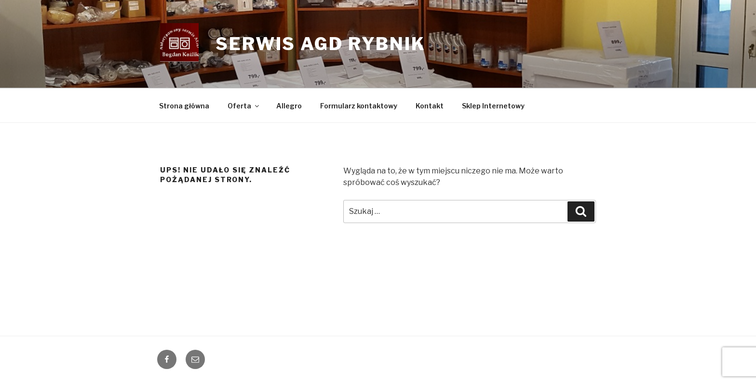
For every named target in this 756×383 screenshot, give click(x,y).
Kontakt (430, 106)
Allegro (289, 106)
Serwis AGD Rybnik (321, 43)
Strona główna (184, 106)
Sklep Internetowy (493, 106)
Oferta (244, 106)
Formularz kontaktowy (358, 106)
